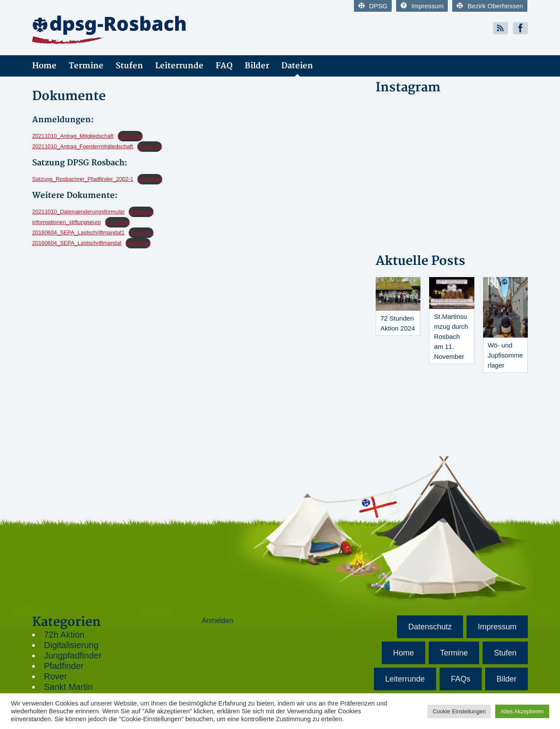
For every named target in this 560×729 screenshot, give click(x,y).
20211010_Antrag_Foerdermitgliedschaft (82, 146)
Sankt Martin (68, 687)
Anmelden (217, 620)
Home (44, 66)
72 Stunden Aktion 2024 (397, 323)
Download (130, 136)
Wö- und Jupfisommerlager (505, 355)
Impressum (421, 6)
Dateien (297, 66)
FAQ (224, 66)
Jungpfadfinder (72, 655)
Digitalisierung (71, 645)
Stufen (129, 66)
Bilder (257, 66)
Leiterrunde (179, 66)
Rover (55, 676)
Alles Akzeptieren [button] (522, 711)
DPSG (373, 6)
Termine (86, 66)
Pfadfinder (63, 666)
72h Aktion (64, 634)
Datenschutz (430, 626)
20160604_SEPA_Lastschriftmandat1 (78, 232)
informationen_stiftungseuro (66, 222)
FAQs (460, 679)
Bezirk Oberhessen (490, 6)
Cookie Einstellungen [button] (459, 711)
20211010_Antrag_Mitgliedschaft (72, 136)
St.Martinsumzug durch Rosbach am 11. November (451, 336)
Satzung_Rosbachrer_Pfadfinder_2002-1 (82, 179)
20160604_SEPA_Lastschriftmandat (76, 243)
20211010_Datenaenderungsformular (78, 211)
